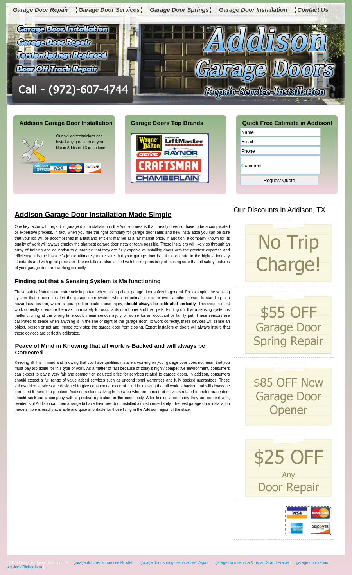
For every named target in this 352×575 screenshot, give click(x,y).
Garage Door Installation (253, 9)
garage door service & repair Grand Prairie (252, 563)
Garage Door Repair (40, 9)
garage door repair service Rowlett (103, 563)
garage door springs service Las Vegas (174, 563)
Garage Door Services (109, 9)
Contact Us (312, 9)
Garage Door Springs (179, 9)
